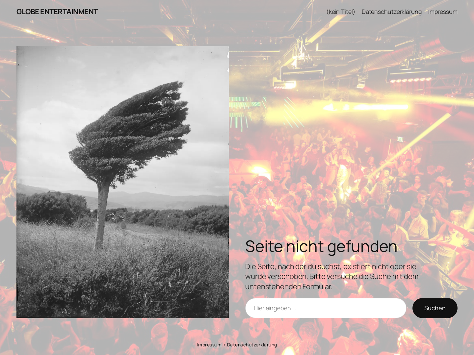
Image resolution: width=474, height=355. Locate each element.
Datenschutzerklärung (392, 11)
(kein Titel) (341, 11)
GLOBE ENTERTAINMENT (57, 11)
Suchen (435, 308)
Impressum (443, 11)
